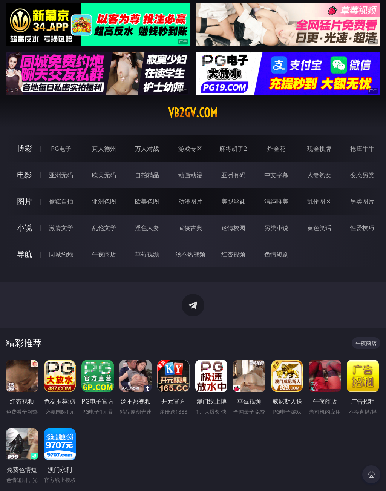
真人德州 (104, 148)
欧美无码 (104, 175)
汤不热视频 (190, 254)
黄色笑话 (319, 228)
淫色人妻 (147, 228)
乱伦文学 (104, 228)
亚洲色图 (104, 201)
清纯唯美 (276, 201)
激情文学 (61, 228)
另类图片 (362, 201)
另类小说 (276, 228)
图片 (24, 201)
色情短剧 (276, 254)
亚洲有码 (233, 175)
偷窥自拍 (61, 201)
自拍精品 (147, 175)
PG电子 (61, 148)
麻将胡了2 (233, 148)
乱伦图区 (319, 201)
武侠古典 (190, 228)
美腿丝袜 (233, 201)
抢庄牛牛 (362, 148)
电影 (24, 175)
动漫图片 (190, 201)
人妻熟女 (319, 175)
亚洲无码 (61, 175)
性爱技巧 (362, 228)
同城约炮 (61, 254)
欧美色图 (147, 201)
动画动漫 (190, 175)
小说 (24, 227)
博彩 (24, 148)
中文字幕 (276, 175)
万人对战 (147, 148)
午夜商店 (104, 254)
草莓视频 (147, 254)
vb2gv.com (193, 112)
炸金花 (276, 148)
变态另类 (362, 175)
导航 (24, 254)
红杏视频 (233, 254)
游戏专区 (190, 148)
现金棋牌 (319, 148)
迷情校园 (233, 228)
